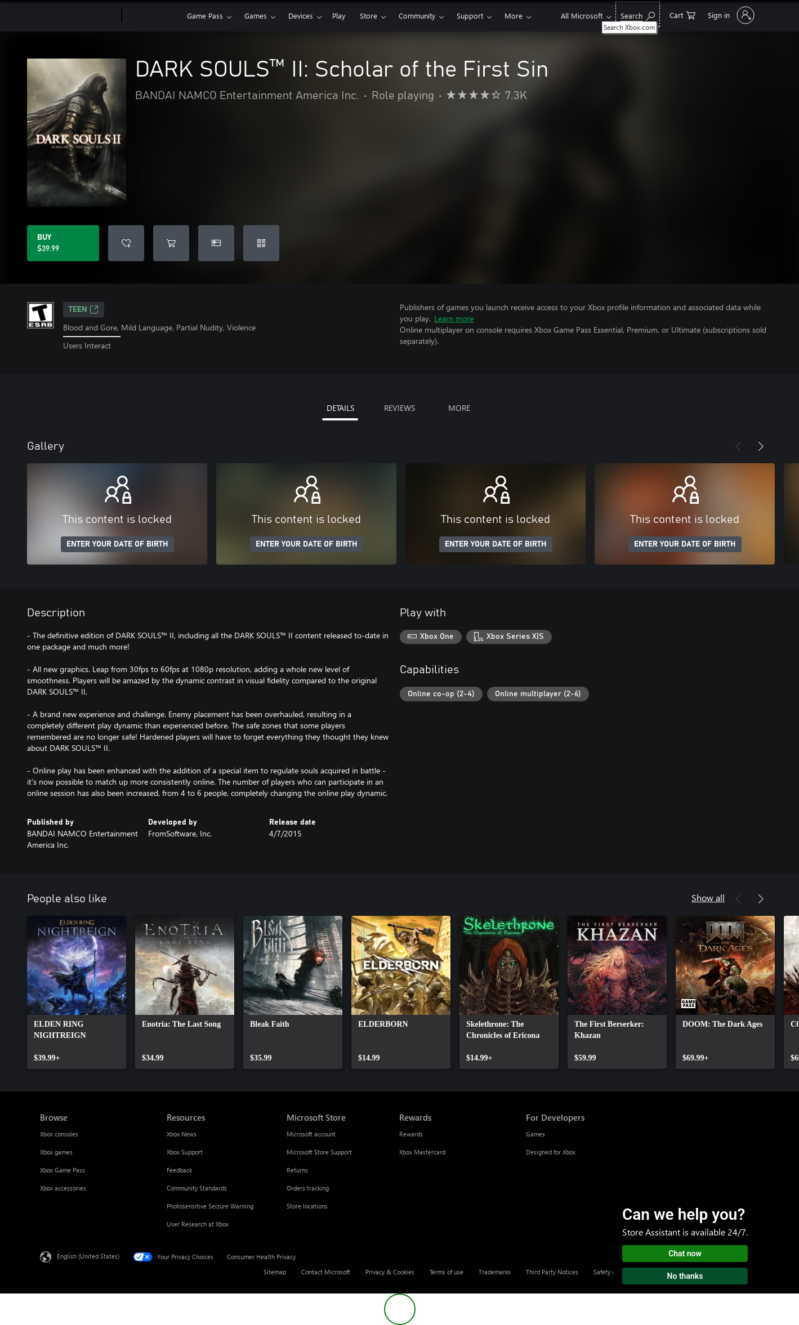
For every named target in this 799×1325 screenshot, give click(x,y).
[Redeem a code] (261, 243)
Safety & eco (610, 1271)
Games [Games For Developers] (535, 1134)
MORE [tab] (459, 407)
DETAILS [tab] (340, 407)
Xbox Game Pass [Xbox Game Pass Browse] (62, 1170)
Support (470, 15)
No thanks (685, 1276)
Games (255, 15)
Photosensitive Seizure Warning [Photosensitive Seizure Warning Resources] (210, 1206)
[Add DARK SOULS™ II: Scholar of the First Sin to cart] (171, 243)
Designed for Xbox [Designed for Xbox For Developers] (550, 1152)
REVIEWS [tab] (399, 407)
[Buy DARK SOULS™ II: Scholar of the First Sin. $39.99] (63, 243)
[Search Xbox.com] (637, 14)
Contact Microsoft (325, 1271)
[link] (76, 992)
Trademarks (495, 1271)
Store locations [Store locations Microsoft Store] (307, 1206)
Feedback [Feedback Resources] (179, 1170)
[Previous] (738, 446)
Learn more (454, 318)
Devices (300, 15)
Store (368, 15)
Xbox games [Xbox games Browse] (56, 1152)
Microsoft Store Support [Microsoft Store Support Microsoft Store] (319, 1152)
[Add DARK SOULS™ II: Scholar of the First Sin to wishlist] (126, 243)
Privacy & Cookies (389, 1271)
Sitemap (275, 1271)
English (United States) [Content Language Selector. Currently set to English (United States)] (88, 1255)
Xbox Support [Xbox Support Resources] (185, 1152)
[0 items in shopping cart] (682, 14)
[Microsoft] (78, 16)
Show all (708, 897)
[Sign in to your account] (730, 15)
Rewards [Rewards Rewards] (411, 1134)
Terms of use (446, 1271)
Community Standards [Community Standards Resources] (197, 1188)
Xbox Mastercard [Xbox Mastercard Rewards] (422, 1152)
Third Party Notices (552, 1271)
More (514, 15)
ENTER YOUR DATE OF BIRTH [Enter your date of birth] (117, 544)
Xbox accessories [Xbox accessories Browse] (63, 1188)
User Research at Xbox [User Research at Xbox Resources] (198, 1224)
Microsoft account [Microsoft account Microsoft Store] (311, 1134)
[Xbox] (152, 16)
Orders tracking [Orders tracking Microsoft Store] (308, 1188)
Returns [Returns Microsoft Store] (297, 1170)
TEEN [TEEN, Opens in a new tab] (84, 309)
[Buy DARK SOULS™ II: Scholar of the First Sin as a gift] (216, 243)
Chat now (685, 1253)
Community (417, 15)
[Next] (760, 446)
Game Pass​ (205, 15)
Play (338, 15)
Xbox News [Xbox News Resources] (182, 1134)
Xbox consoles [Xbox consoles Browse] (59, 1134)
